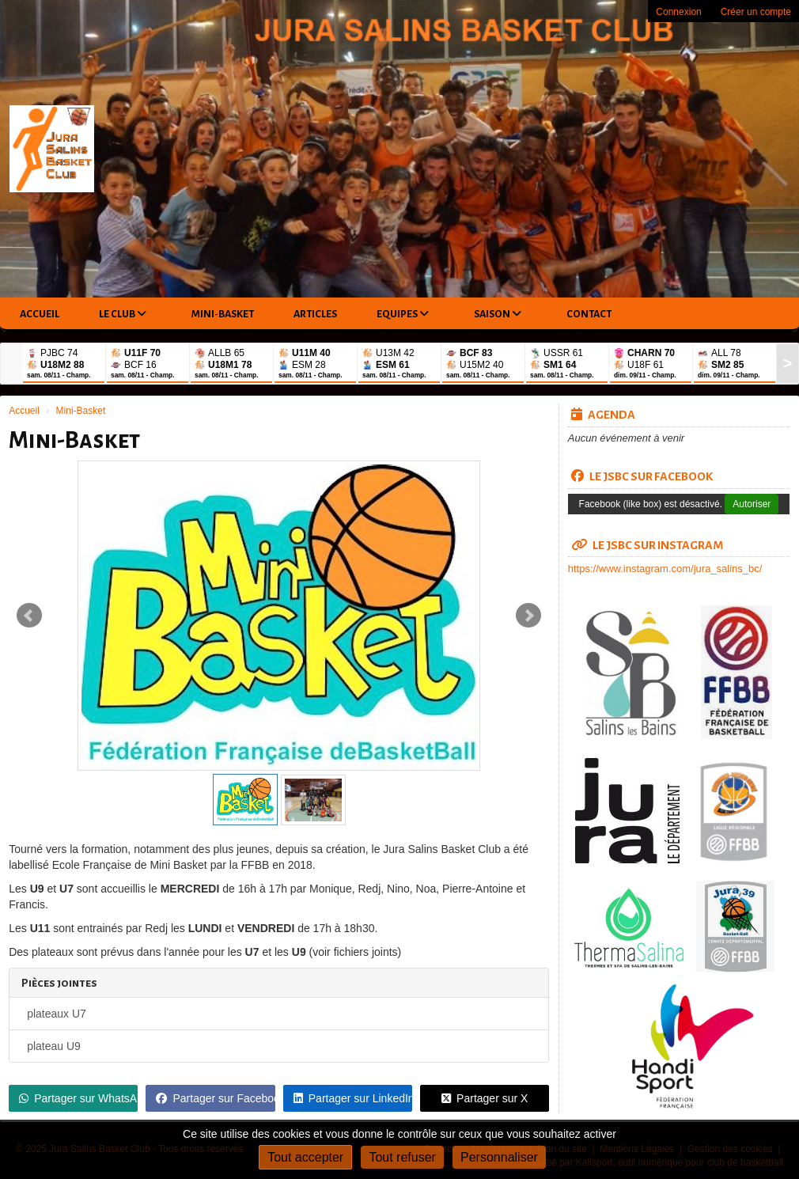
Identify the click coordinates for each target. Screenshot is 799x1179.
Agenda (603, 414)
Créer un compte (756, 11)
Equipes (403, 314)
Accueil (39, 314)
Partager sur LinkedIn (352, 1098)
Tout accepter (305, 1157)
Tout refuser (402, 1157)
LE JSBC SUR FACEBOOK (642, 476)
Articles (315, 314)
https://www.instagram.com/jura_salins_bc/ (665, 568)
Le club (122, 314)
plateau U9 (54, 1046)
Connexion (678, 11)
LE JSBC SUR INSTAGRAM (647, 545)
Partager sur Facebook (215, 1098)
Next (528, 615)
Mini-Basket (222, 314)
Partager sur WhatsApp (78, 1098)
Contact (589, 314)
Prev (29, 615)
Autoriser (752, 504)
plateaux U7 (56, 1013)
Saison (497, 314)
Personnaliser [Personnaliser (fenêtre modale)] (499, 1157)
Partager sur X (484, 1098)
